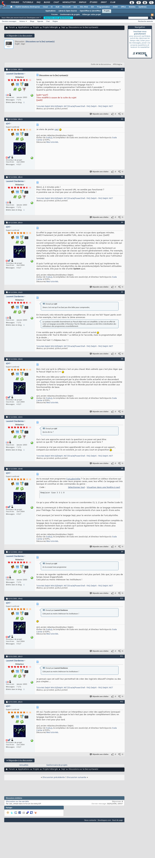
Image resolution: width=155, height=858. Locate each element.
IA (52, 7)
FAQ (38, 2)
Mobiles (132, 7)
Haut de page (117, 820)
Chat (56, 2)
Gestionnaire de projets (70, 15)
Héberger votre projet (91, 15)
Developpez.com (104, 820)
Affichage (117, 64)
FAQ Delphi (92, 106)
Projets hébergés (50, 27)
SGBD (115, 7)
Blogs (46, 2)
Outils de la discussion (100, 64)
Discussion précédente (54, 777)
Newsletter (69, 2)
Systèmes (143, 7)
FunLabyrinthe (73, 479)
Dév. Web (84, 7)
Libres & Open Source (68, 11)
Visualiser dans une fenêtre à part (103, 487)
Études (93, 2)
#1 (122, 69)
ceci (57, 129)
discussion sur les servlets (17, 801)
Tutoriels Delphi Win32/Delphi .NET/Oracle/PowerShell (60, 106)
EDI (92, 7)
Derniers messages (9, 21)
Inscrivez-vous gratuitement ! (58, 18)
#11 (121, 656)
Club (112, 2)
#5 (122, 292)
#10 (121, 598)
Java (75, 7)
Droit (103, 2)
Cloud (45, 7)
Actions (22, 21)
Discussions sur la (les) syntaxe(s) (40, 41)
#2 (122, 119)
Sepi (63, 27)
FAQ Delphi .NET (105, 106)
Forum (12, 27)
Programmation (103, 7)
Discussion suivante (76, 777)
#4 (122, 222)
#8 (122, 468)
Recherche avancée (145, 21)
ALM (57, 7)
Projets (107, 11)
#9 (122, 552)
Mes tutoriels (52, 142)
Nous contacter (90, 820)
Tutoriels (27, 2)
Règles (55, 21)
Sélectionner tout (76, 487)
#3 (122, 177)
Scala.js (49, 138)
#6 (122, 359)
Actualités (23, 765)
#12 (121, 702)
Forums (14, 2)
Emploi (82, 2)
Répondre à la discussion (19, 35)
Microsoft (66, 7)
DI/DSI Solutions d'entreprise (27, 7)
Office (123, 7)
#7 (122, 417)
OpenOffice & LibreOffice (90, 11)
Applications (50, 11)
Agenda (40, 21)
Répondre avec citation (99, 114)
